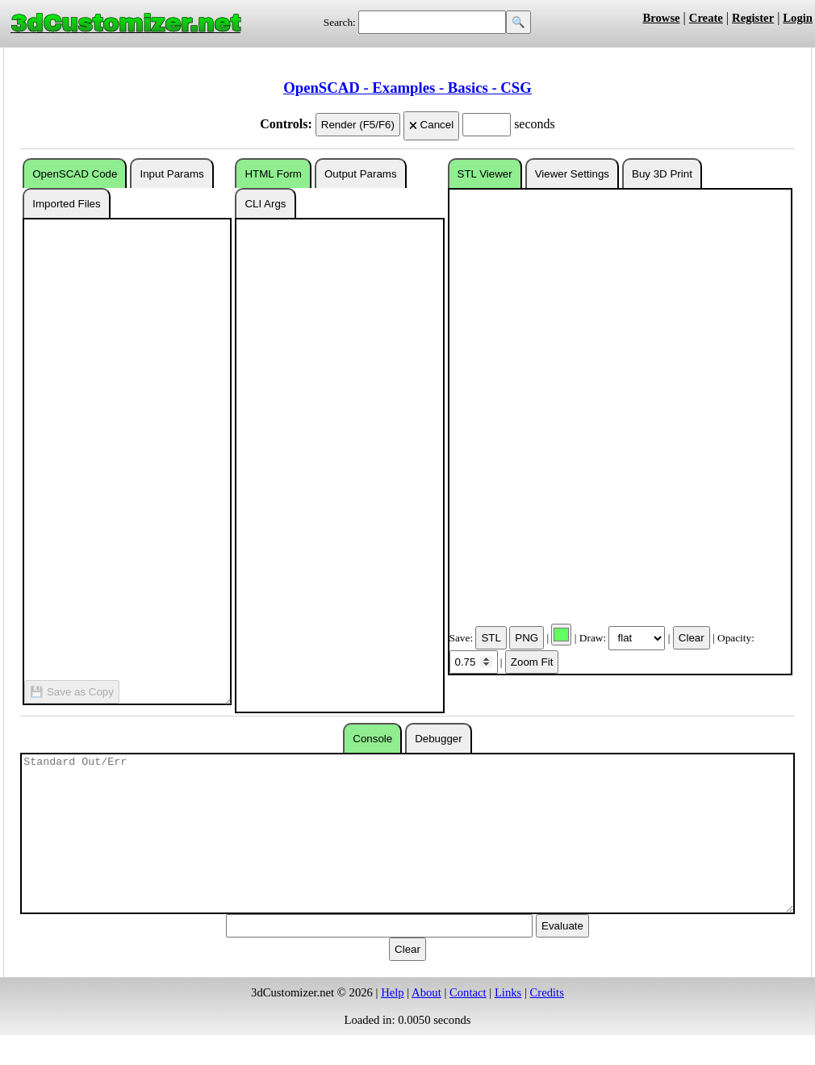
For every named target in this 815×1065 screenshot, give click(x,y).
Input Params (171, 174)
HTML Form (273, 174)
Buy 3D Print (662, 174)
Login (798, 17)
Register (753, 17)
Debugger (438, 739)
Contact (468, 992)
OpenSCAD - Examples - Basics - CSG (407, 87)
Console (372, 739)
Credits (547, 992)
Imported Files (66, 204)
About (426, 992)
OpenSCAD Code (74, 174)
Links (508, 992)
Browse (660, 17)
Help (392, 992)
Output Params (360, 174)
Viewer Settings (572, 174)
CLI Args (265, 204)
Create (706, 17)
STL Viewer (485, 174)
